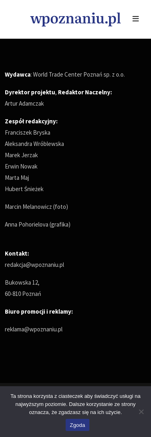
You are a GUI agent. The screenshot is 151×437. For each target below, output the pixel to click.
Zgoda (77, 425)
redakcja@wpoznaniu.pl (34, 264)
